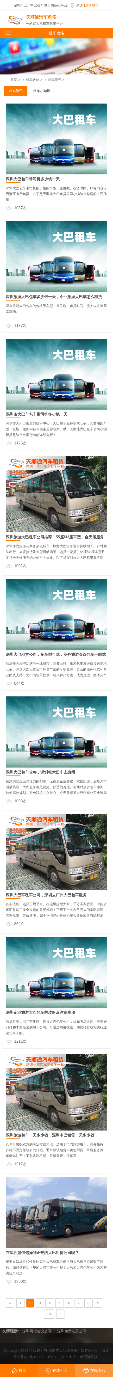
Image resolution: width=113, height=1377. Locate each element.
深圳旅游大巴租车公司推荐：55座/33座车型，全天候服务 (55, 537)
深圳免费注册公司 (71, 1331)
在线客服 (94, 1371)
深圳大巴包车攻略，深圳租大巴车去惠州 (40, 772)
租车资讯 (55, 80)
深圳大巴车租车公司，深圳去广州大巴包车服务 (46, 895)
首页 (13, 80)
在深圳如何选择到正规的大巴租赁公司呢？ (42, 1253)
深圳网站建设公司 (36, 1331)
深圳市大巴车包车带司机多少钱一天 (36, 414)
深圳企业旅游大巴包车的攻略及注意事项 (40, 1012)
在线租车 (56, 1371)
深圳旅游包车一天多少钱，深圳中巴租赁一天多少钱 (50, 1135)
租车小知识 (41, 91)
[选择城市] (92, 5)
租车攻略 (32, 80)
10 (49, 1314)
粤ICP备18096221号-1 (38, 1358)
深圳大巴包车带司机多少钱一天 (33, 179)
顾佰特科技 (89, 1358)
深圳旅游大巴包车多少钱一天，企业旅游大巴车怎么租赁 (54, 297)
